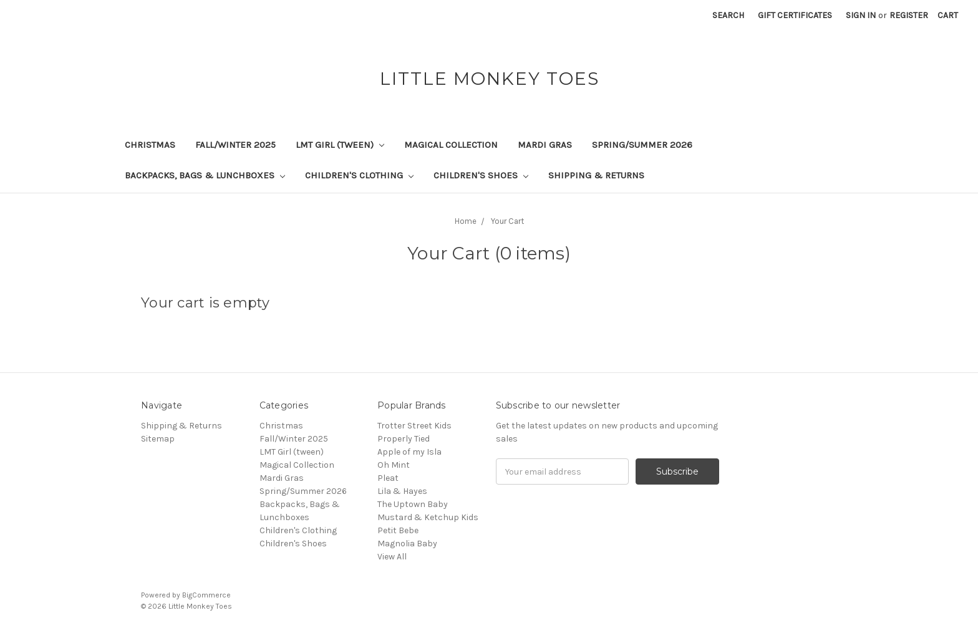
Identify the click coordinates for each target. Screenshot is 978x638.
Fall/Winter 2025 (235, 144)
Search (728, 15)
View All (392, 556)
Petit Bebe (398, 530)
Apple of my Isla (409, 452)
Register (908, 15)
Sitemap (158, 438)
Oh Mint (393, 465)
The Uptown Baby (412, 504)
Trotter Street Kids (414, 425)
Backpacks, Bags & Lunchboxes (205, 175)
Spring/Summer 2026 (642, 144)
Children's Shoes (480, 175)
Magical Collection (451, 144)
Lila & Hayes (402, 491)
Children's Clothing (359, 175)
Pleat (388, 478)
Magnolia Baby (407, 543)
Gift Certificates (795, 15)
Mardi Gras (545, 144)
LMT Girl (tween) (340, 144)
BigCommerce (206, 595)
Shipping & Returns (596, 175)
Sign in (861, 15)
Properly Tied (403, 438)
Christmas (150, 144)
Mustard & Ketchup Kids (427, 517)
